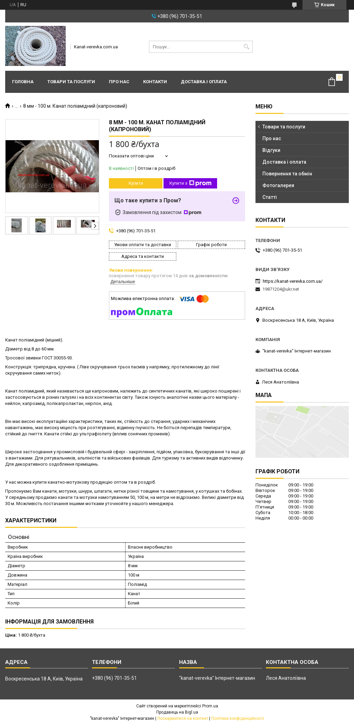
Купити (136, 183)
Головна (23, 81)
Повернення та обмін (287, 173)
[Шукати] (247, 47)
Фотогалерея (278, 185)
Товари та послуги (71, 81)
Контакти (155, 81)
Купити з (190, 183)
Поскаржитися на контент (182, 718)
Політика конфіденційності (237, 718)
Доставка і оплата (204, 81)
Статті (269, 197)
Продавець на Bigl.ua (177, 712)
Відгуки (271, 150)
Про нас (119, 81)
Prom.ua (210, 706)
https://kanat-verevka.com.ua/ (293, 281)
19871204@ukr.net (280, 289)
